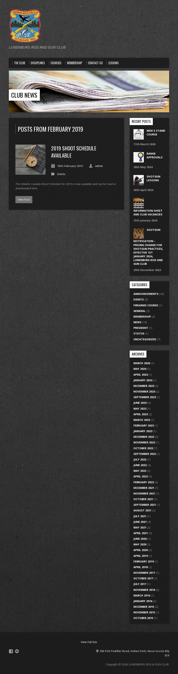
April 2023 (140, 414)
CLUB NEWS (24, 95)
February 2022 (143, 482)
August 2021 (142, 510)
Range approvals (155, 155)
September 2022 (144, 454)
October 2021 (143, 499)
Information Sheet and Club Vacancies (147, 212)
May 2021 (139, 527)
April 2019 (140, 556)
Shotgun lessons (153, 178)
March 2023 (141, 420)
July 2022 (139, 459)
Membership (142, 316)
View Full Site (89, 642)
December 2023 (143, 386)
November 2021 (144, 493)
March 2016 (141, 595)
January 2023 (142, 431)
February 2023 (143, 425)
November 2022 (144, 442)
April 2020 (140, 550)
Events (61, 174)
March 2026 (141, 363)
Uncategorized (144, 339)
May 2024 (139, 369)
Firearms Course (145, 305)
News (137, 322)
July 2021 (139, 516)
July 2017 (139, 584)
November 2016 (144, 590)
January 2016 (142, 601)
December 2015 (143, 606)
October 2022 (143, 448)
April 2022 (140, 476)
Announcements (145, 294)
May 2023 (139, 408)
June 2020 (140, 538)
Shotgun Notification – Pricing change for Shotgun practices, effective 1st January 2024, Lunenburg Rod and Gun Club (148, 247)
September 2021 (144, 504)
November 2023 (144, 391)
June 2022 (140, 465)
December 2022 (143, 437)
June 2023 (140, 403)
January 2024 (142, 380)
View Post (24, 199)
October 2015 (143, 618)
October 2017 (143, 578)
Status (138, 333)
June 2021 (140, 522)
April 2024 (140, 374)
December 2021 (143, 488)
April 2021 (140, 533)
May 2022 (139, 470)
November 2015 (144, 612)
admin (99, 166)
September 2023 (144, 397)
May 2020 (139, 544)
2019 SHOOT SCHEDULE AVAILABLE (73, 151)
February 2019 (143, 561)
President (140, 328)
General (139, 311)
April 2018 (140, 567)
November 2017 (144, 572)
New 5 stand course (156, 132)
